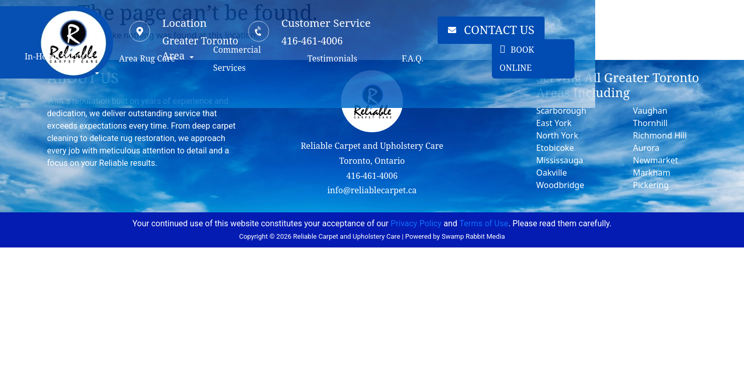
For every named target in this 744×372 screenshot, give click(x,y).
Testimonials (441, 95)
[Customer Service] (349, 35)
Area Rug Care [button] (230, 95)
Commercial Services (350, 95)
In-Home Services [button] (129, 95)
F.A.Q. (534, 95)
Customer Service (416, 27)
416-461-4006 (371, 175)
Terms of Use (483, 223)
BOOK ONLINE (668, 95)
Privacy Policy (416, 223)
